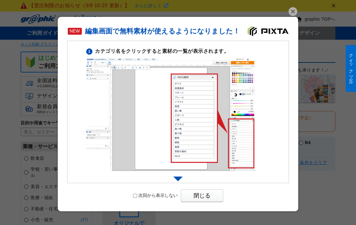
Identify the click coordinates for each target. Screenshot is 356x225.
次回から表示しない (155, 195)
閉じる (202, 195)
